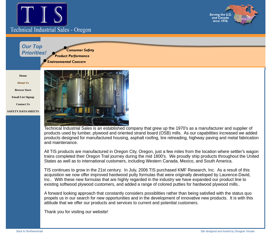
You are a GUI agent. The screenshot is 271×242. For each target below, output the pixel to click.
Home (23, 75)
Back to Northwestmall (29, 231)
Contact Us (23, 104)
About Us (23, 82)
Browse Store (23, 89)
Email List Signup (23, 97)
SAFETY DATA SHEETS (23, 111)
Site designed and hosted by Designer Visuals (228, 231)
